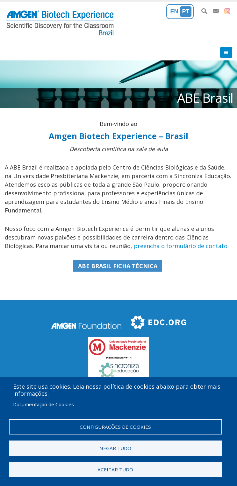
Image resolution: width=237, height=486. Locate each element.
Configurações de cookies (115, 427)
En (174, 11)
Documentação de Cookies (43, 404)
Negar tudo (115, 448)
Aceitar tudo (115, 469)
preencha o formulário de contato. (181, 246)
